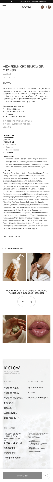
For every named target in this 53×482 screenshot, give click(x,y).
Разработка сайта (34, 452)
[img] (14, 329)
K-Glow (26, 7)
